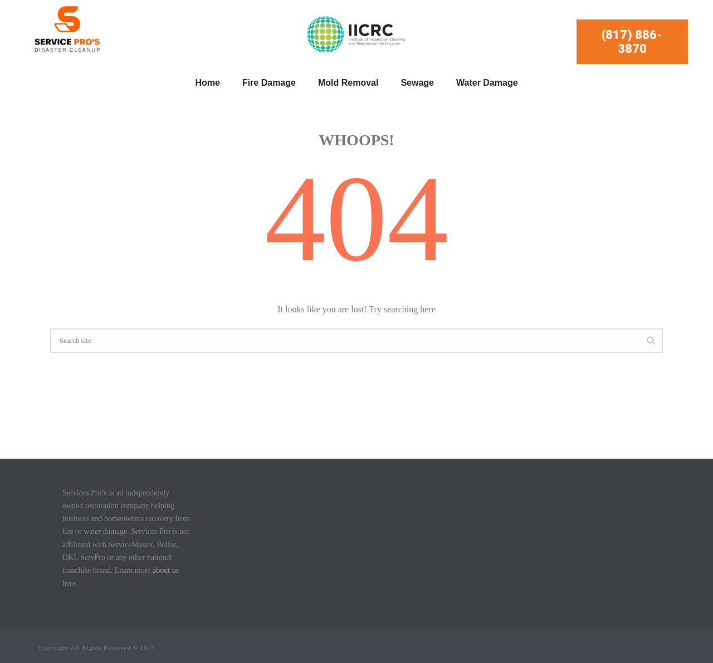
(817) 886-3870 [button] (632, 42)
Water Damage (487, 82)
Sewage (417, 82)
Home (207, 82)
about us (166, 570)
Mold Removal (348, 82)
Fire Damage (269, 82)
